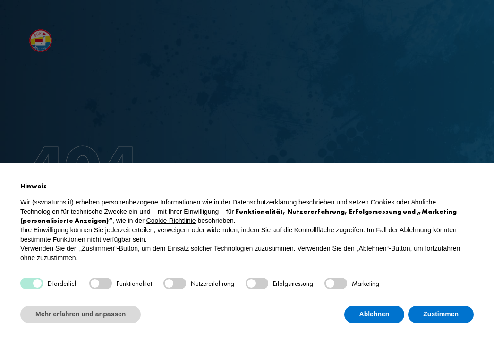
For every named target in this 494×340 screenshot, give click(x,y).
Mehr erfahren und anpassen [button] (80, 314)
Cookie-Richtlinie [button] (171, 220)
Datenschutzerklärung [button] (264, 202)
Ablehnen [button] (374, 314)
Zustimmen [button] (441, 314)
